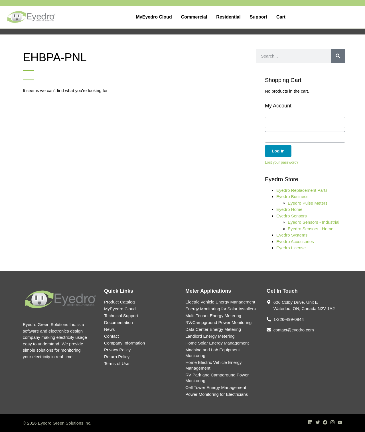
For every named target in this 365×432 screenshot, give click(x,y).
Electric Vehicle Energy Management (220, 301)
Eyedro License (291, 247)
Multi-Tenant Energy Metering (213, 315)
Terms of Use (116, 363)
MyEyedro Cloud (120, 308)
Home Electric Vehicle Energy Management (213, 365)
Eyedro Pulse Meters (307, 203)
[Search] (338, 56)
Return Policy (116, 356)
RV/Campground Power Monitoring (218, 322)
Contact (111, 336)
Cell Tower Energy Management (215, 387)
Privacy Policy (117, 349)
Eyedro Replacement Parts (301, 190)
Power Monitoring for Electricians (216, 394)
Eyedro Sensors (291, 215)
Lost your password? (282, 162)
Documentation (118, 322)
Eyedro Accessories (295, 241)
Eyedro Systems (291, 235)
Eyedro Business (292, 196)
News (109, 329)
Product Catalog (119, 301)
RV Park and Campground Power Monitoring (217, 377)
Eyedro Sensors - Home (310, 228)
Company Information (124, 343)
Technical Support (121, 315)
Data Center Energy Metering (213, 329)
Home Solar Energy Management (217, 343)
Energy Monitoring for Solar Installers (220, 308)
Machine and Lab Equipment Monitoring (212, 352)
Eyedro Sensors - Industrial (313, 222)
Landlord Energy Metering (210, 336)
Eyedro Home (289, 209)
